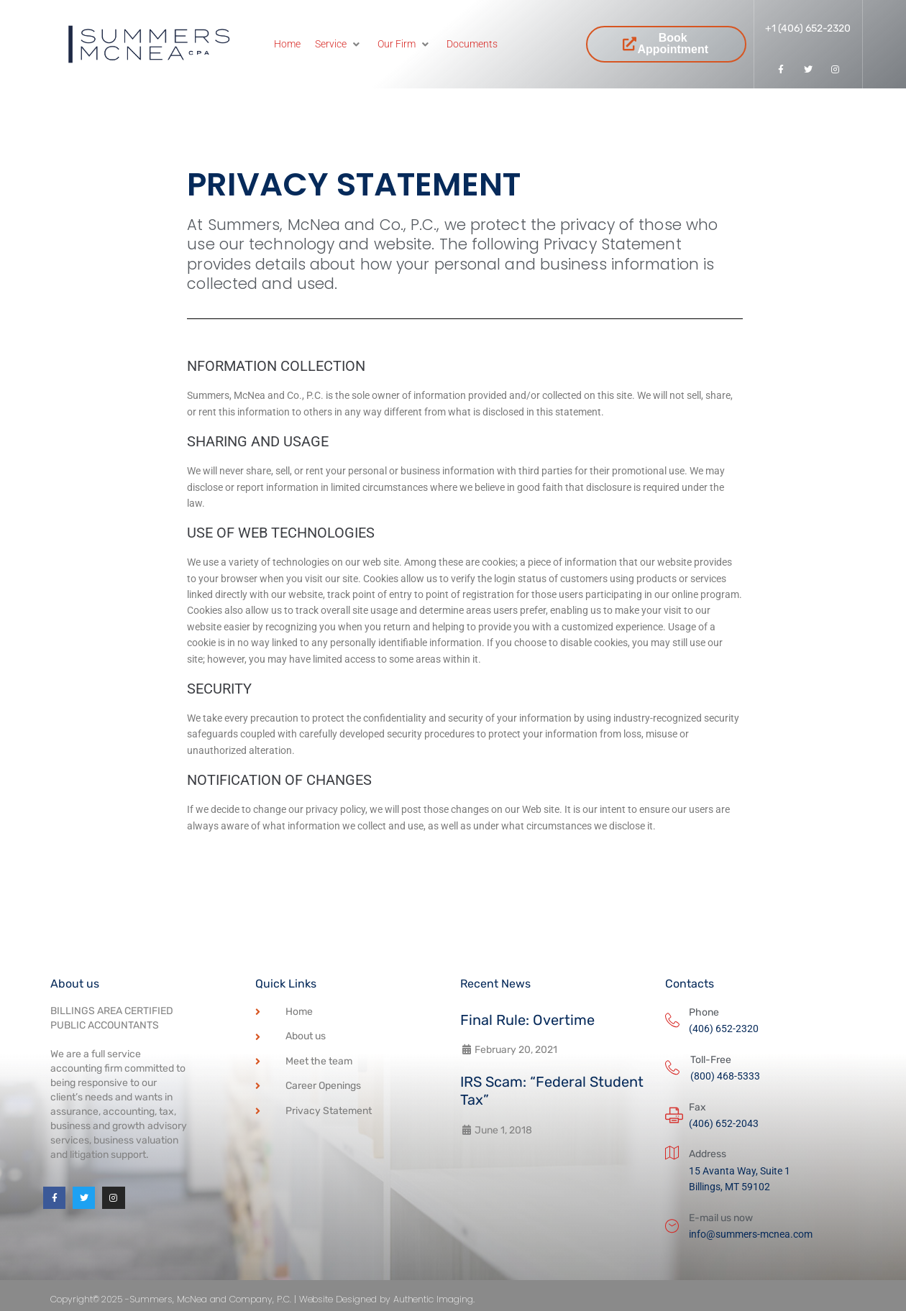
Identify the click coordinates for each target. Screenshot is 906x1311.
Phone (704, 1012)
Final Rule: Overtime (527, 1020)
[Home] (287, 43)
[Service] (339, 43)
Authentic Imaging (501, 1299)
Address (707, 1154)
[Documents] (472, 43)
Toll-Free (710, 1060)
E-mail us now (721, 1218)
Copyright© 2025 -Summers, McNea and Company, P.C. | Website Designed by (252, 1299)
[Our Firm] (404, 43)
